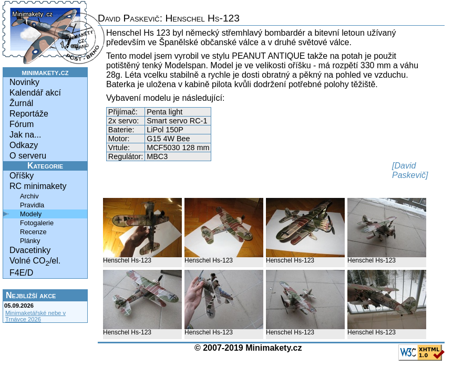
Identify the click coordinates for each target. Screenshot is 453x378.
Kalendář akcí (35, 92)
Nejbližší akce (31, 295)
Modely (31, 214)
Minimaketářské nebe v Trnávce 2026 (35, 316)
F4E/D (21, 272)
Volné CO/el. (34, 261)
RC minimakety (37, 186)
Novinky (24, 82)
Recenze (33, 232)
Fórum (21, 124)
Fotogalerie (37, 223)
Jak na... (25, 134)
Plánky (30, 241)
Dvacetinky (29, 250)
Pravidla (32, 205)
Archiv (29, 196)
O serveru (27, 155)
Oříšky (21, 175)
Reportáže (28, 113)
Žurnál (21, 103)
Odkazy (23, 145)
